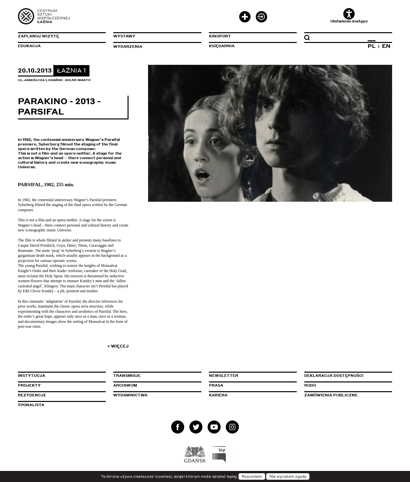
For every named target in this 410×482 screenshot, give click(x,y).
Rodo (310, 385)
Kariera (218, 395)
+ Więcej (118, 346)
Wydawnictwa (130, 395)
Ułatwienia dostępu (349, 15)
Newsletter (223, 375)
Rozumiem (252, 476)
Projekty (29, 385)
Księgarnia (222, 46)
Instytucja (31, 375)
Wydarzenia (127, 46)
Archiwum (125, 385)
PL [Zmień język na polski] (372, 46)
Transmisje (154, 375)
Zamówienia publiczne (345, 395)
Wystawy (124, 36)
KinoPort (220, 36)
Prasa (216, 385)
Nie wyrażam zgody (287, 476)
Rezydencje (32, 395)
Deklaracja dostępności (333, 375)
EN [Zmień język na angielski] (386, 46)
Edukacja (29, 46)
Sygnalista (31, 405)
